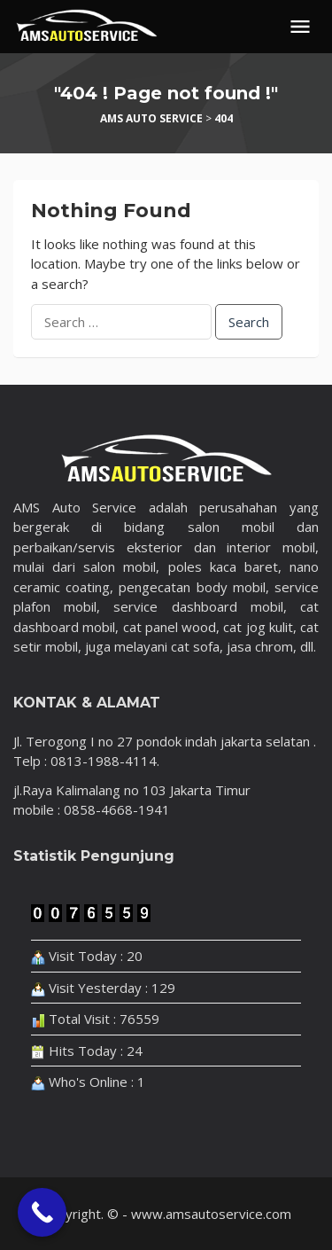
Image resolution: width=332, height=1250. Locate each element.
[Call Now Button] (42, 1212)
